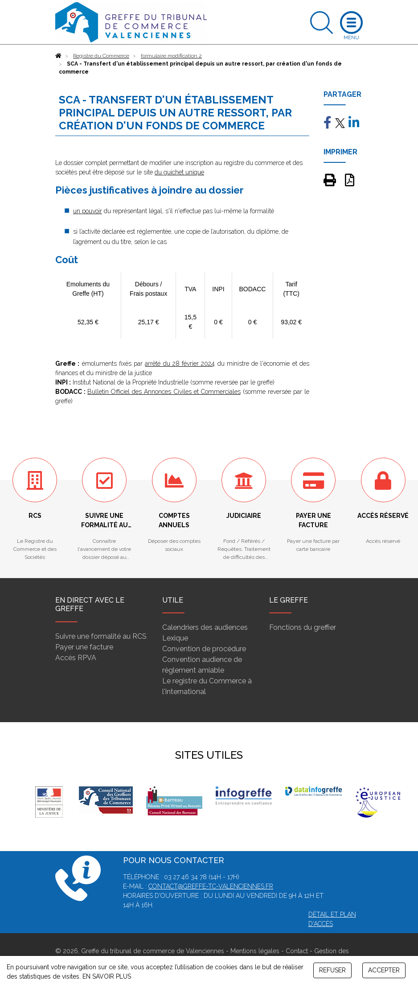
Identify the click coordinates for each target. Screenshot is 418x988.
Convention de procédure (204, 649)
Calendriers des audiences (205, 627)
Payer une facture (84, 647)
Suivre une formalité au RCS (101, 636)
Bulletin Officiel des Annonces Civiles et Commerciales (164, 391)
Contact (297, 951)
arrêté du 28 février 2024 (180, 363)
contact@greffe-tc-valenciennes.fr (210, 886)
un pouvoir (87, 211)
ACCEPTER (384, 970)
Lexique (175, 638)
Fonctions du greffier (302, 627)
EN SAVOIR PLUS (106, 976)
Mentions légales (254, 951)
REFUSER (332, 970)
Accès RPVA (75, 657)
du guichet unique (179, 172)
